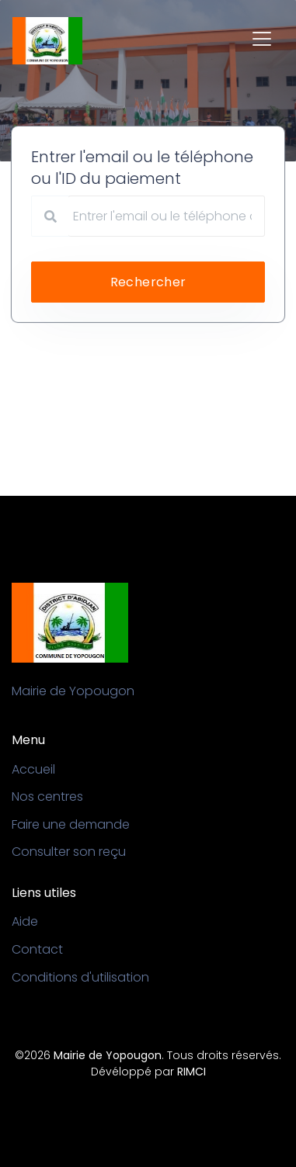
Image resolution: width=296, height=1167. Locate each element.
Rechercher (148, 282)
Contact (37, 949)
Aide (25, 921)
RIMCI (191, 1071)
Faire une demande (71, 824)
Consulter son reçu (69, 852)
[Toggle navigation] (262, 38)
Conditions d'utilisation (80, 977)
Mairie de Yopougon (108, 1055)
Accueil (33, 769)
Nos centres (47, 796)
